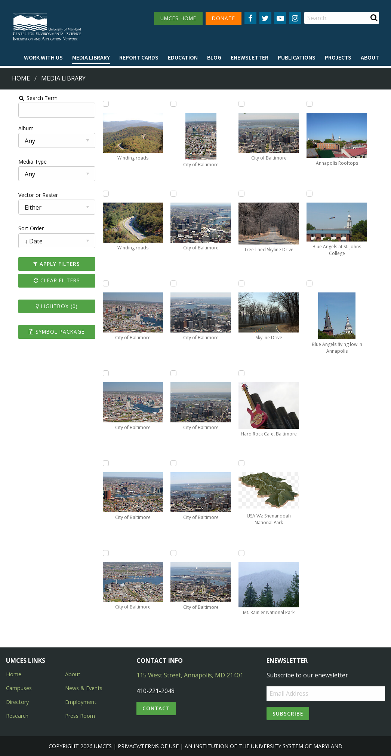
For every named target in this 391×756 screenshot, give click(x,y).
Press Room (80, 715)
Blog (214, 57)
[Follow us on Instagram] (295, 18)
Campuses (19, 688)
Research (17, 715)
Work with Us (43, 57)
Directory (17, 701)
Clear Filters (46, 280)
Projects (338, 57)
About (370, 57)
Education (183, 57)
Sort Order (17, 228)
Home (21, 78)
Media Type (19, 161)
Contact (156, 708)
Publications (296, 57)
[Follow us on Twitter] (265, 18)
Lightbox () (46, 306)
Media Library (91, 57)
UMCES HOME (178, 18)
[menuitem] (43, 57)
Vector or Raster (24, 194)
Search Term (24, 97)
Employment (80, 701)
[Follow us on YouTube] (280, 18)
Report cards (138, 57)
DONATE (223, 18)
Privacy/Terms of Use (148, 746)
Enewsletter (249, 57)
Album (12, 128)
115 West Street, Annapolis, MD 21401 (189, 675)
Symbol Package (46, 331)
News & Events (83, 688)
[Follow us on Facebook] (250, 18)
